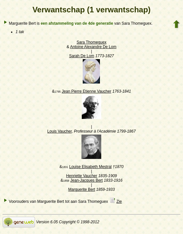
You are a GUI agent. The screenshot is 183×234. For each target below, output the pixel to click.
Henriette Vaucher (81, 176)
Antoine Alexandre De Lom (93, 47)
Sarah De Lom (81, 56)
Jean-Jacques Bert (86, 180)
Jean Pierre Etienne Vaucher (86, 91)
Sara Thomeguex (91, 42)
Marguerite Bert (81, 189)
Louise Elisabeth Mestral (90, 166)
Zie (119, 201)
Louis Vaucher (59, 131)
